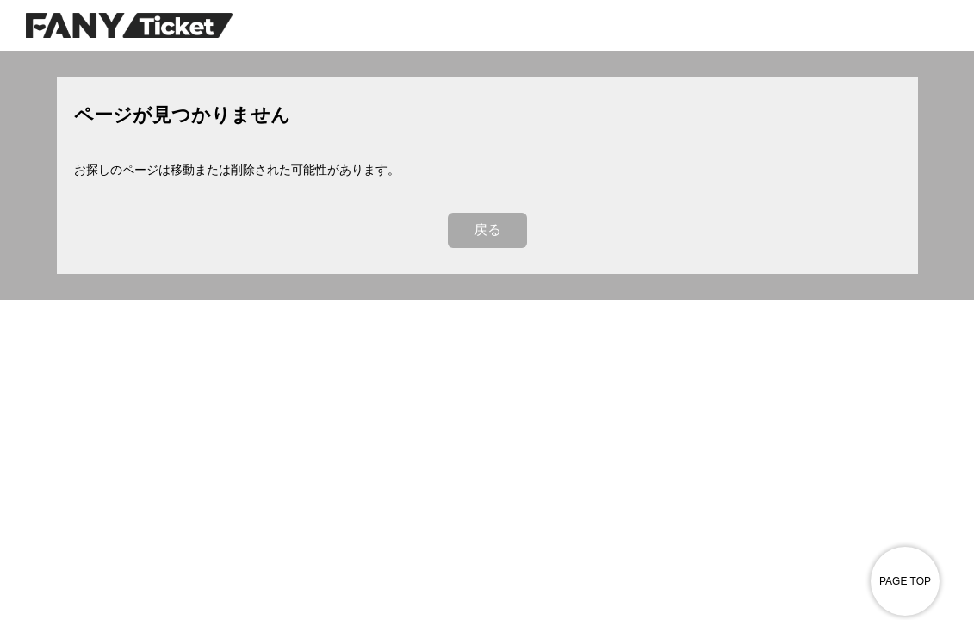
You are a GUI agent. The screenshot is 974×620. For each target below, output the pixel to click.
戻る (487, 229)
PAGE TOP (905, 581)
